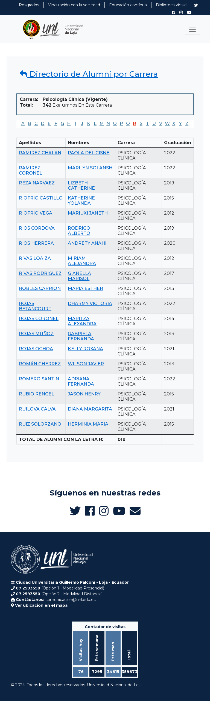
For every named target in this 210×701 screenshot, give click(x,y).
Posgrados (29, 4)
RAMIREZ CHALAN (40, 152)
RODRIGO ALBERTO (79, 231)
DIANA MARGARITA (90, 409)
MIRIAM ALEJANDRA (82, 261)
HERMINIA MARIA (88, 424)
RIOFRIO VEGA (35, 213)
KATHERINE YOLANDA (81, 200)
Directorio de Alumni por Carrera (89, 74)
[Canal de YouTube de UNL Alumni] (189, 12)
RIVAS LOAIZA (35, 258)
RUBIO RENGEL (36, 394)
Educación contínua (128, 4)
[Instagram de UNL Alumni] (181, 12)
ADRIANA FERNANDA (81, 381)
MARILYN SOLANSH (90, 167)
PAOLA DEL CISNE (88, 152)
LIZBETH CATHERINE (81, 185)
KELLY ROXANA (85, 348)
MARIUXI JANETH (88, 213)
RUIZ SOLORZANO (40, 424)
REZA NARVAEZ (37, 183)
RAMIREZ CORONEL (30, 170)
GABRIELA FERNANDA (81, 336)
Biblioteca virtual (171, 4)
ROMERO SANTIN (39, 378)
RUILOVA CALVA (37, 409)
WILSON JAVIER (86, 363)
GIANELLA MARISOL (79, 276)
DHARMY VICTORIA (90, 303)
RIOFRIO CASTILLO (41, 198)
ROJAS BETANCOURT (35, 306)
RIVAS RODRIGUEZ (40, 273)
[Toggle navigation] (192, 29)
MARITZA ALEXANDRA (82, 321)
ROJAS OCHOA (36, 348)
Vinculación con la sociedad (74, 4)
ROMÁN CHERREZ (40, 363)
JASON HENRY (84, 394)
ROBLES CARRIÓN (40, 288)
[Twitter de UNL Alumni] (196, 5)
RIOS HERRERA (36, 243)
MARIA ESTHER (85, 288)
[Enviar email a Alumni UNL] (135, 510)
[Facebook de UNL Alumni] (173, 12)
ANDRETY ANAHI (87, 243)
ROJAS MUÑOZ (36, 333)
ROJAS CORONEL (39, 318)
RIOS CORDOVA (37, 228)
